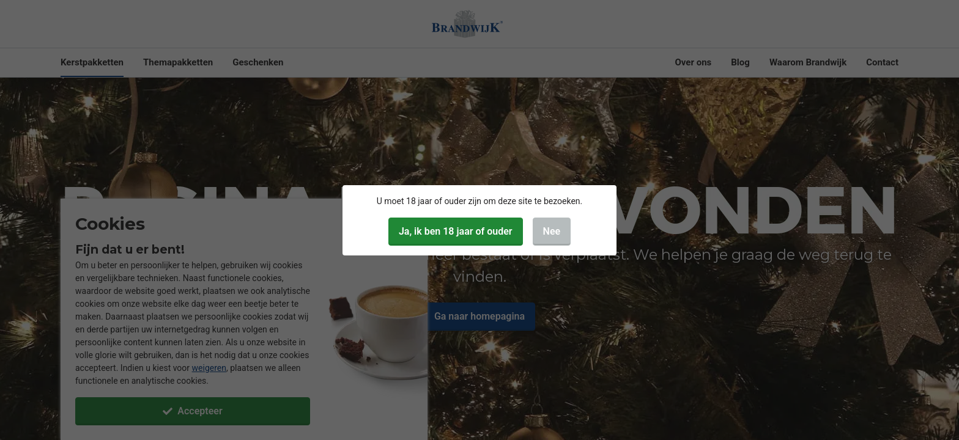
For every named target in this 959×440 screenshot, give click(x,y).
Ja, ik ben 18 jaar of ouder (456, 231)
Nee (552, 231)
